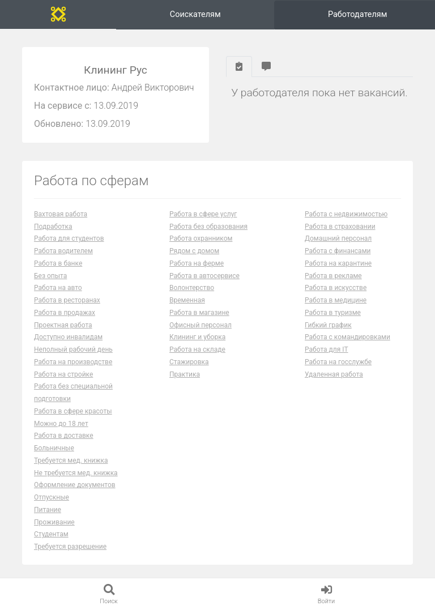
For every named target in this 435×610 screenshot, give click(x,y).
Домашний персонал (338, 238)
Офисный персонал (200, 325)
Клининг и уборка (197, 337)
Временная (187, 300)
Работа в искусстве (335, 288)
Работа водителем (63, 251)
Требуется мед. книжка (71, 460)
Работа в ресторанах (67, 300)
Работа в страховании (340, 227)
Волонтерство (191, 288)
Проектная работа (63, 325)
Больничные (54, 448)
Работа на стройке (63, 374)
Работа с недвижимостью (346, 214)
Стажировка (189, 362)
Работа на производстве (73, 362)
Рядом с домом (194, 251)
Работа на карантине (338, 263)
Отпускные (51, 497)
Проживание (54, 522)
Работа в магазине (199, 313)
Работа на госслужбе (338, 362)
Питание (47, 510)
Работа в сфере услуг (203, 214)
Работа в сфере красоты (73, 411)
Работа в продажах (64, 313)
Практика (184, 374)
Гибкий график (328, 325)
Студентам (51, 534)
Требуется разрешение (70, 547)
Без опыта (50, 276)
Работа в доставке (63, 436)
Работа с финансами (337, 251)
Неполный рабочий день (73, 349)
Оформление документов (75, 485)
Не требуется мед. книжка (76, 473)
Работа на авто (58, 288)
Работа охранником (200, 238)
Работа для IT (326, 349)
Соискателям (195, 14)
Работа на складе (197, 349)
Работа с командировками (347, 337)
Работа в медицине (335, 300)
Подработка (53, 227)
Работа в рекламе (333, 276)
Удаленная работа (334, 374)
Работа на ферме (196, 263)
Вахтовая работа (60, 214)
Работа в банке (58, 263)
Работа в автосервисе (204, 276)
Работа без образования (208, 227)
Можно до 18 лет (61, 424)
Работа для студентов (69, 238)
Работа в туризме (333, 313)
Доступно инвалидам (68, 337)
